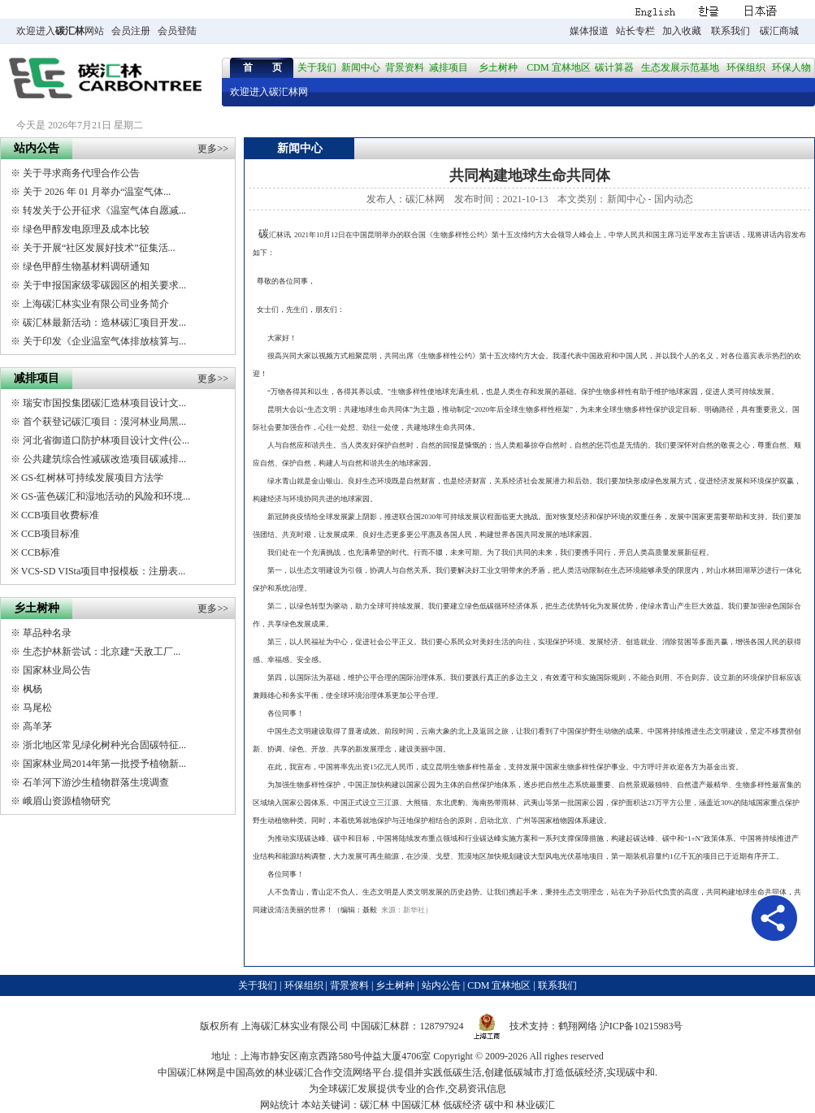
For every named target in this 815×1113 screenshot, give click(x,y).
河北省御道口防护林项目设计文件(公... (106, 440)
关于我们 (316, 67)
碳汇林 (70, 31)
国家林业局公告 (57, 670)
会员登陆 (177, 31)
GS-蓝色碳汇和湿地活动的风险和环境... (105, 496)
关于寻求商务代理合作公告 (81, 173)
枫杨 (32, 689)
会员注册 (130, 31)
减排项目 (448, 67)
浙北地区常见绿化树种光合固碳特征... (104, 745)
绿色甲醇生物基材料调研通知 (86, 266)
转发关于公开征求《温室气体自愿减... (104, 210)
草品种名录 (47, 633)
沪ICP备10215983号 (641, 1026)
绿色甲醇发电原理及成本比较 (86, 229)
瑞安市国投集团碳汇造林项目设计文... (104, 403)
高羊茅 (37, 726)
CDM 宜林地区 (558, 67)
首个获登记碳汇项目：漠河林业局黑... (104, 421)
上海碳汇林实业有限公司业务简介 (96, 304)
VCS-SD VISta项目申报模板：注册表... (103, 571)
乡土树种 (498, 67)
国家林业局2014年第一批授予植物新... (104, 763)
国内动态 (673, 199)
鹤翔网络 (577, 1026)
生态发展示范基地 (680, 67)
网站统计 (279, 1105)
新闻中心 (360, 67)
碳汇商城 (779, 31)
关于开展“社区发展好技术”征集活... (99, 247)
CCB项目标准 (50, 533)
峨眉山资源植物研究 (67, 801)
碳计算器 (614, 67)
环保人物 (791, 67)
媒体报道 (589, 31)
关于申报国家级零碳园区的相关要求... (104, 285)
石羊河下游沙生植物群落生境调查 (96, 782)
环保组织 (745, 67)
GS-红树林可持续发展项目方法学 (92, 477)
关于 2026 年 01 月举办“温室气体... (97, 191)
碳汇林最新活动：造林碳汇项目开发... (104, 322)
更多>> (212, 148)
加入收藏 (681, 31)
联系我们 (730, 31)
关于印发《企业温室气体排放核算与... (104, 341)
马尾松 (37, 707)
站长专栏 (635, 31)
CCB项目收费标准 (60, 515)
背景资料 (404, 67)
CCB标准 (40, 552)
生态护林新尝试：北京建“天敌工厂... (101, 651)
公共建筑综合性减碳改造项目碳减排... (104, 459)
